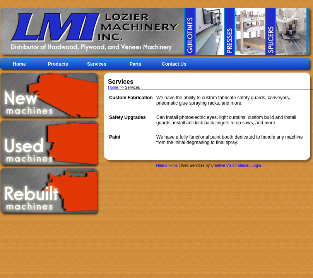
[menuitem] (96, 64)
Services (96, 64)
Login (256, 165)
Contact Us (174, 64)
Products (58, 64)
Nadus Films (167, 165)
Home (19, 64)
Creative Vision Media (229, 165)
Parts (135, 64)
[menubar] (96, 64)
